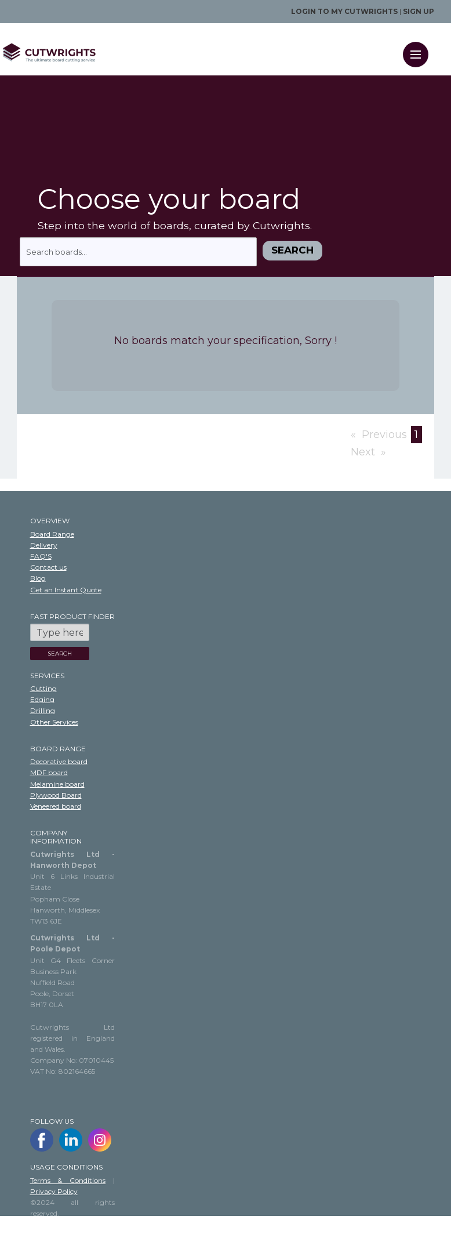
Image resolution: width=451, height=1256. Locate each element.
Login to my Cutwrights (344, 11)
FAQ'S (41, 556)
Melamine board (57, 784)
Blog (38, 578)
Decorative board (59, 761)
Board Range (52, 534)
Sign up (418, 11)
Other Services (54, 722)
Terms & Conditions (68, 1180)
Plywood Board (56, 795)
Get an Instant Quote (65, 589)
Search (292, 250)
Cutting (43, 688)
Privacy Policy (54, 1191)
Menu (419, 47)
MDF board (49, 772)
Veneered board (55, 806)
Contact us (48, 567)
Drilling (42, 710)
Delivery (43, 545)
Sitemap (44, 1236)
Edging (42, 699)
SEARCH (60, 653)
